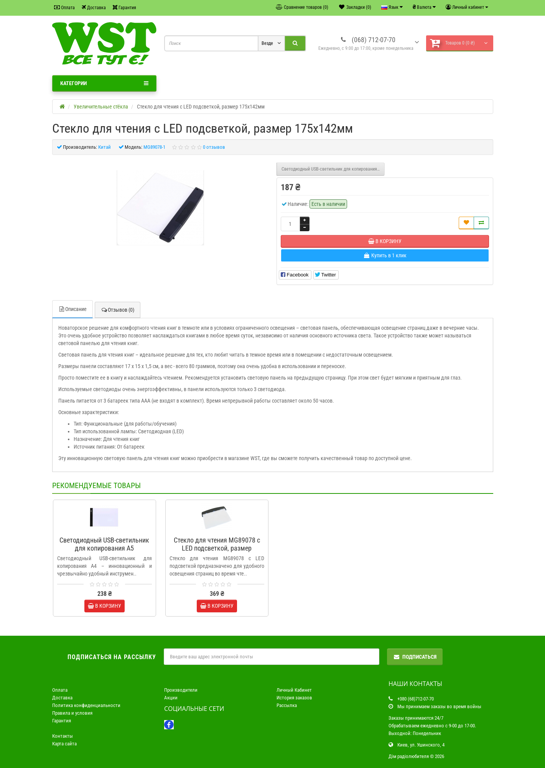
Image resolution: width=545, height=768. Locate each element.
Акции (171, 698)
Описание (72, 309)
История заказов (294, 698)
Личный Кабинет (294, 690)
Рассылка (287, 705)
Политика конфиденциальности (86, 705)
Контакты (62, 736)
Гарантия (124, 7)
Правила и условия (72, 713)
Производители (181, 690)
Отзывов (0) (117, 310)
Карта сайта (64, 744)
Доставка (94, 7)
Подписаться (414, 657)
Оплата (64, 7)
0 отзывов (214, 147)
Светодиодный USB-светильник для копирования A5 (332, 169)
